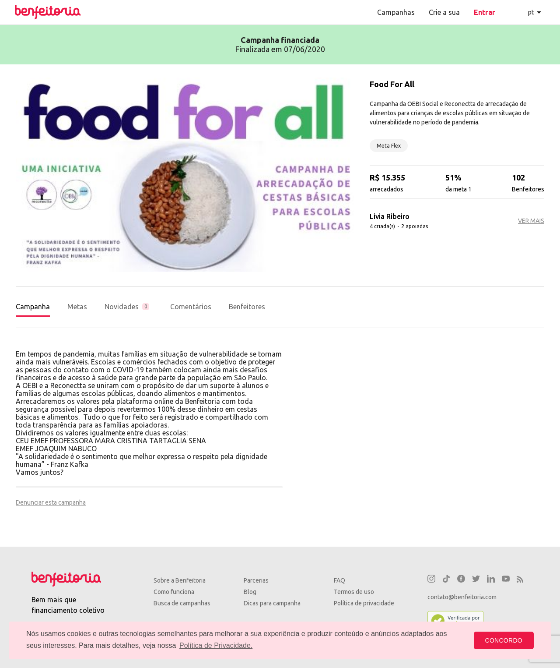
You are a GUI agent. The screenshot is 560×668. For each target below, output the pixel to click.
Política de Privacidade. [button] (215, 645)
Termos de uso (354, 591)
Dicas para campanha (272, 603)
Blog (250, 591)
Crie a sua (444, 12)
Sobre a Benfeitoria (180, 580)
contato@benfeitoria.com (462, 597)
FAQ (339, 580)
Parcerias (256, 580)
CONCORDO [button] (503, 640)
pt (531, 12)
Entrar (484, 12)
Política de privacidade (364, 603)
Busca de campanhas (182, 603)
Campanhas (396, 12)
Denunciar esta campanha (51, 502)
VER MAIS (531, 220)
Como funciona (174, 591)
